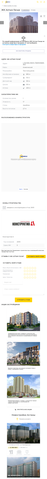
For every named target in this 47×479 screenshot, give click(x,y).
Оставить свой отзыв (36, 256)
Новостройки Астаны (10, 5)
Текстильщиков (28, 71)
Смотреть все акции (23, 409)
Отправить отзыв (23, 299)
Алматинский (27, 67)
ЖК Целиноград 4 (15, 475)
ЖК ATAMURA (13, 441)
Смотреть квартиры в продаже (14, 44)
